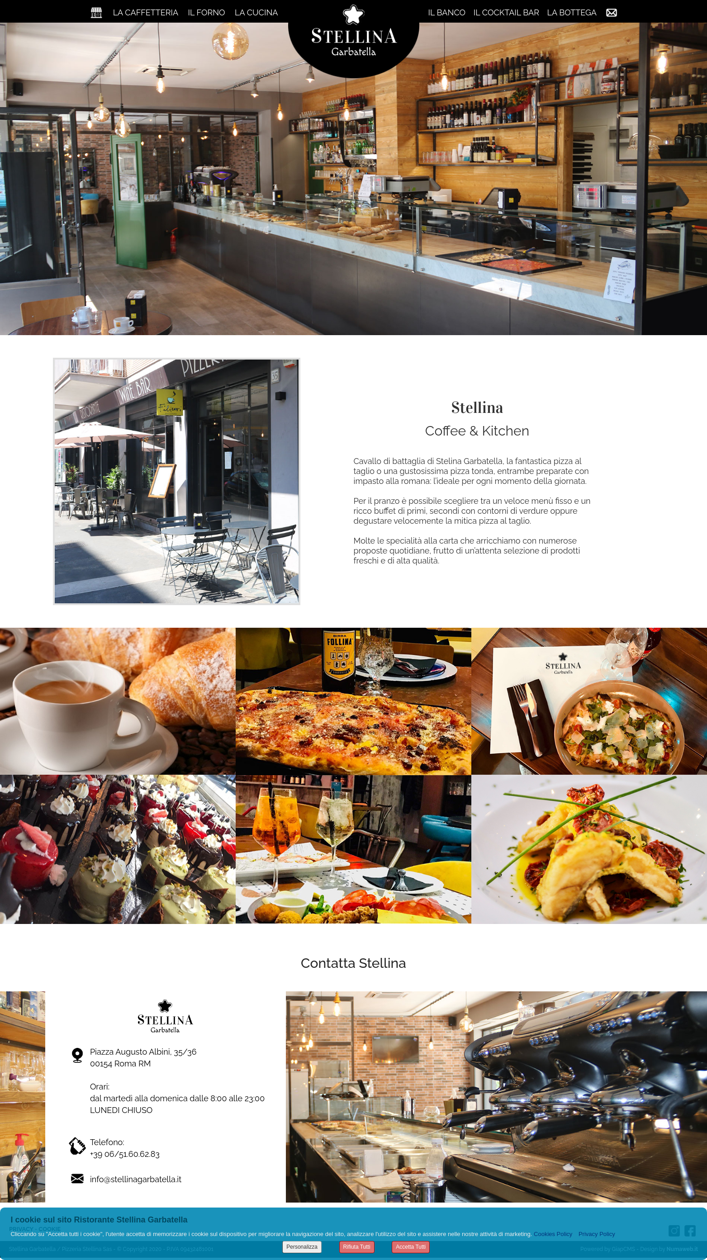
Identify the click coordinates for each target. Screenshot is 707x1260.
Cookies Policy (553, 1234)
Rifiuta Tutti (356, 1247)
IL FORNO (206, 12)
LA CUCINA (256, 12)
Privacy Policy (597, 1234)
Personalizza (302, 1247)
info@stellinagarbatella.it (135, 1179)
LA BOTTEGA (572, 12)
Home (96, 12)
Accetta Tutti (411, 1247)
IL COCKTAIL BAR (506, 12)
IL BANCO (447, 12)
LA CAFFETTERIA (146, 12)
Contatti (611, 12)
